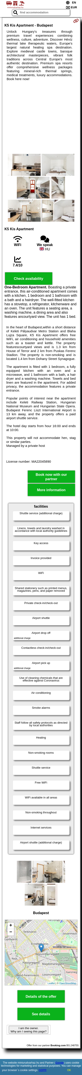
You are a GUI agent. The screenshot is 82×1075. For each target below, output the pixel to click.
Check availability (28, 278)
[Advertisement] (41, 117)
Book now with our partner (51, 477)
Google (59, 1062)
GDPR (43, 1070)
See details (41, 1014)
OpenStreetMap (67, 983)
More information (51, 490)
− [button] (10, 932)
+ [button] (10, 925)
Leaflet (51, 983)
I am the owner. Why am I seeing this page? (28, 1029)
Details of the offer (41, 996)
